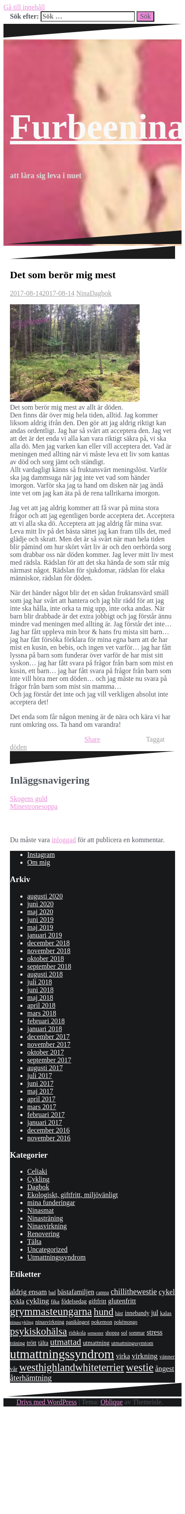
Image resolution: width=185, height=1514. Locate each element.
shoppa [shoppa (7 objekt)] (112, 1332)
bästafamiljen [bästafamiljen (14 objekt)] (75, 1292)
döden (18, 747)
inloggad (63, 839)
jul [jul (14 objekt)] (154, 1312)
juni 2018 (40, 989)
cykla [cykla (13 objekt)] (17, 1301)
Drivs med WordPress (46, 1402)
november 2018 (48, 950)
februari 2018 (46, 1021)
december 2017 (48, 1036)
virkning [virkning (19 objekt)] (145, 1355)
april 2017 (41, 1099)
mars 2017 (41, 1106)
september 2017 (49, 1060)
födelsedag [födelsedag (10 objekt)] (74, 1301)
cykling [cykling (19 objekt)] (37, 1300)
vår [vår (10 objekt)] (13, 1369)
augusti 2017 (45, 1067)
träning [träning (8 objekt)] (17, 1343)
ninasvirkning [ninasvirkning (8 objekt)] (49, 1322)
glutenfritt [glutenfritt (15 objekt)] (122, 1301)
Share (92, 739)
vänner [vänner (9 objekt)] (167, 1356)
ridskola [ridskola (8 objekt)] (77, 1333)
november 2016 (48, 1138)
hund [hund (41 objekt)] (103, 1311)
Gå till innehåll (24, 7)
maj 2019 (40, 927)
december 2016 (48, 1130)
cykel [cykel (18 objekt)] (167, 1291)
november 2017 (48, 1044)
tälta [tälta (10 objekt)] (43, 1343)
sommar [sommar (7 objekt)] (137, 1332)
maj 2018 (40, 997)
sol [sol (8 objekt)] (124, 1333)
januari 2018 (44, 1028)
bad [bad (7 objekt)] (52, 1292)
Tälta (34, 1241)
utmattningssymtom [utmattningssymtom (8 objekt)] (132, 1343)
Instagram (41, 854)
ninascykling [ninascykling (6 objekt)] (21, 1322)
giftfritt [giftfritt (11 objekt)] (97, 1301)
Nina (82, 293)
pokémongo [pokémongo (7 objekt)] (125, 1322)
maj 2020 (40, 911)
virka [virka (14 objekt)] (123, 1356)
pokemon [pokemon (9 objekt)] (101, 1322)
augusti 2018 (45, 974)
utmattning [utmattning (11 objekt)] (96, 1342)
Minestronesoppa (33, 806)
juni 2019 (40, 919)
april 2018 (41, 1005)
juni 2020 (40, 904)
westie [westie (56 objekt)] (139, 1367)
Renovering (43, 1233)
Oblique (111, 1402)
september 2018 (49, 966)
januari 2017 (44, 1122)
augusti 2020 (45, 896)
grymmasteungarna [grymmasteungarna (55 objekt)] (51, 1311)
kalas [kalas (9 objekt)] (166, 1313)
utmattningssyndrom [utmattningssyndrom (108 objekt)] (62, 1354)
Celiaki (37, 1171)
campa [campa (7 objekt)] (102, 1292)
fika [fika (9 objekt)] (55, 1301)
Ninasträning (45, 1218)
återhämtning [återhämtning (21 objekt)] (31, 1378)
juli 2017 (39, 1075)
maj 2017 (40, 1091)
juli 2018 (39, 982)
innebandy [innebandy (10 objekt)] (137, 1313)
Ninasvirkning (47, 1226)
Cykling (38, 1179)
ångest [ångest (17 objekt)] (164, 1368)
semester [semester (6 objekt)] (95, 1333)
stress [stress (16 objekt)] (155, 1332)
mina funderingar (51, 1202)
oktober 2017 (45, 1052)
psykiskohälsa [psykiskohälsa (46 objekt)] (38, 1331)
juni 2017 (40, 1083)
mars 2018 (41, 1013)
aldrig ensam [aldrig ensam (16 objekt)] (28, 1292)
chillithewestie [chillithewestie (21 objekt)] (134, 1291)
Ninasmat (40, 1210)
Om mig (38, 862)
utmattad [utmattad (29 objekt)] (65, 1342)
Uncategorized (47, 1249)
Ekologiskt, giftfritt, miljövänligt (72, 1194)
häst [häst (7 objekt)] (119, 1313)
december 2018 (48, 943)
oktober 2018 (45, 958)
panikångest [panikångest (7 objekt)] (78, 1322)
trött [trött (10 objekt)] (32, 1343)
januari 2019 (44, 935)
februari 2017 (46, 1114)
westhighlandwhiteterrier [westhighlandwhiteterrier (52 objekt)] (71, 1367)
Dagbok (100, 293)
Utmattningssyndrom (56, 1257)
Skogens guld (29, 798)
